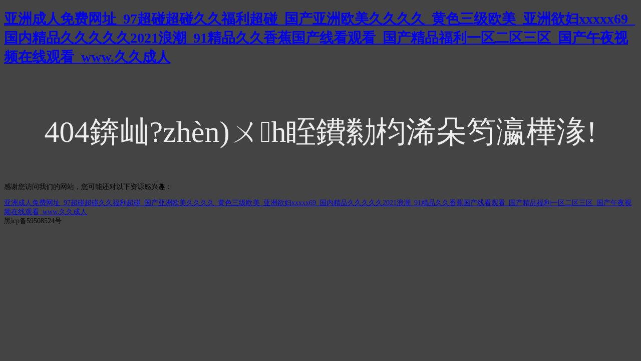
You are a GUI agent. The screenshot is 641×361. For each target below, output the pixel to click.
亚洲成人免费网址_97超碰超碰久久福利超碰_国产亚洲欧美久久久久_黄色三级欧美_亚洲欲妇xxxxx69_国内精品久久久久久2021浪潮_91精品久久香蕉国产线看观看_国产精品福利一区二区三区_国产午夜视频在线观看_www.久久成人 (319, 38)
